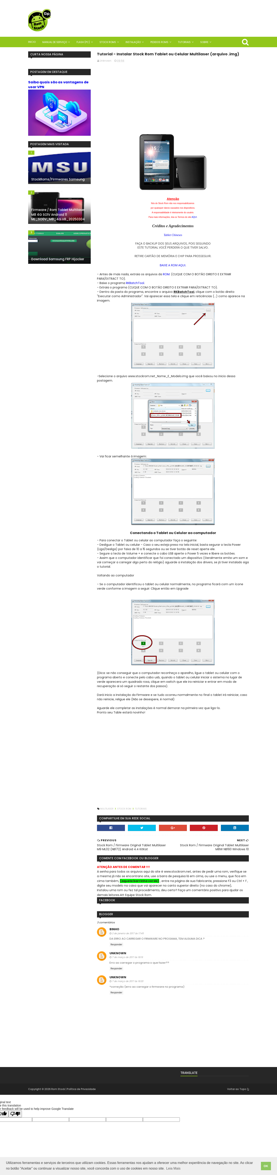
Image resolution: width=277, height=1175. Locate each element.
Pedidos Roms (159, 42)
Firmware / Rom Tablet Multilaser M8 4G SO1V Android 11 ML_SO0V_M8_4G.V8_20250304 (58, 214)
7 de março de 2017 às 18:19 (127, 957)
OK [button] (266, 1166)
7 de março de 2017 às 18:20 (127, 981)
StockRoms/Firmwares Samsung (58, 179)
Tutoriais (184, 42)
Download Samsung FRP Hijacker (57, 259)
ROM (166, 274)
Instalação (133, 42)
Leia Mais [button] (173, 1168)
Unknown (118, 953)
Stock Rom (124, 808)
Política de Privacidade (81, 1089)
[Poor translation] (15, 1113)
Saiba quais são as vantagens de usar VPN (58, 84)
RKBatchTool (135, 283)
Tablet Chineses (173, 235)
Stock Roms (107, 42)
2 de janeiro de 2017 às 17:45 (128, 933)
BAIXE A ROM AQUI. (173, 265)
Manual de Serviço (54, 42)
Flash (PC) (83, 42)
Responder (116, 944)
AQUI (194, 217)
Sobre (204, 42)
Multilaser (107, 808)
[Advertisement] (173, 95)
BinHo (114, 929)
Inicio (32, 42)
